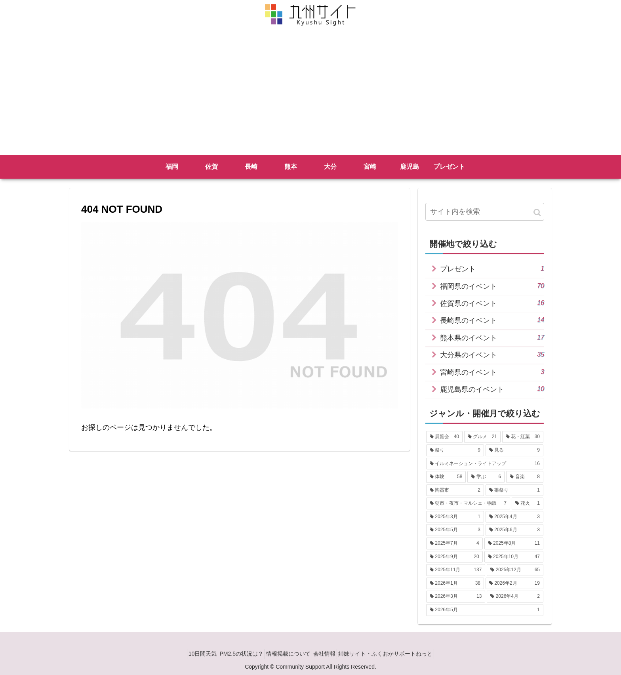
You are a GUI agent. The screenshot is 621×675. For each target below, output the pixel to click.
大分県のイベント (492, 354)
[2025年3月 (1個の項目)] (455, 517)
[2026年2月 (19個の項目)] (514, 583)
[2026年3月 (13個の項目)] (455, 597)
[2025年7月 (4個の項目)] (454, 543)
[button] (537, 212)
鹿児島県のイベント (492, 389)
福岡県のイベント (492, 286)
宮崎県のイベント (492, 372)
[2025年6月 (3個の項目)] (514, 530)
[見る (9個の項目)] (514, 450)
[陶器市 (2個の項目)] (455, 490)
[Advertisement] (310, 95)
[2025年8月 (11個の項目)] (513, 543)
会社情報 (330, 653)
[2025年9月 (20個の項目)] (454, 557)
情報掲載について (288, 653)
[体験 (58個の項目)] (446, 477)
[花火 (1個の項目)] (527, 503)
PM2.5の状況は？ (236, 653)
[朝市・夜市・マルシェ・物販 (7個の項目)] (468, 503)
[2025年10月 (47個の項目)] (513, 557)
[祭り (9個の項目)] (455, 450)
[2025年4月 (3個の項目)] (514, 517)
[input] (484, 212)
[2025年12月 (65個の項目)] (515, 570)
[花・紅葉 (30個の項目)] (522, 437)
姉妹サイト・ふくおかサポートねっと (396, 653)
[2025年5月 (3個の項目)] (455, 530)
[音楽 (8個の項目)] (524, 477)
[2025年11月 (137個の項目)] (455, 570)
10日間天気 (191, 653)
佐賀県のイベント (492, 303)
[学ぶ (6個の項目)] (486, 477)
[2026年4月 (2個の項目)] (515, 597)
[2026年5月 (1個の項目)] (484, 610)
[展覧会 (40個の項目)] (444, 437)
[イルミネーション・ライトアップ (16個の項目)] (484, 464)
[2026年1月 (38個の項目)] (455, 583)
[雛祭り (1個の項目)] (514, 490)
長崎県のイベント (492, 320)
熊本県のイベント (492, 337)
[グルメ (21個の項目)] (482, 437)
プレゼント (492, 268)
